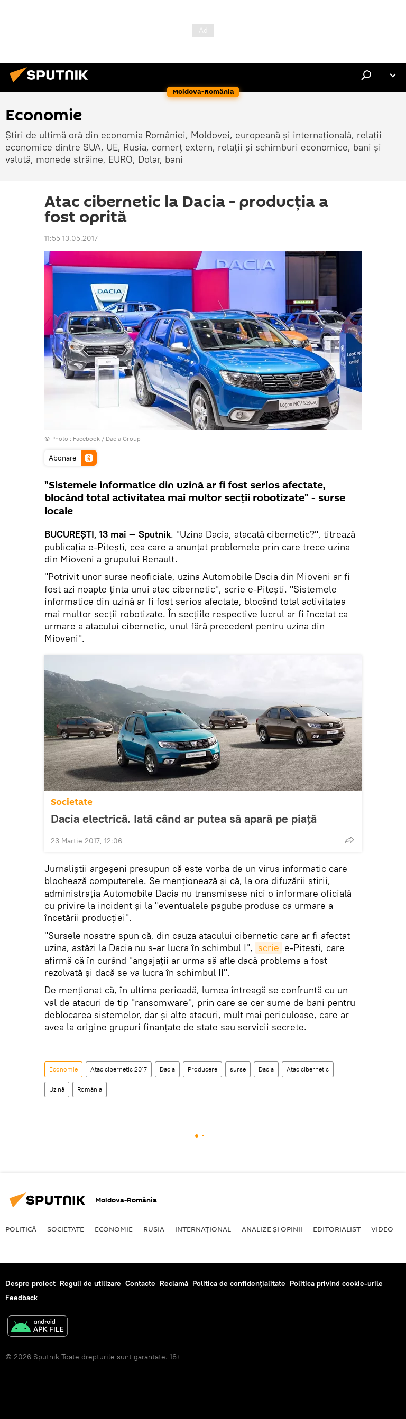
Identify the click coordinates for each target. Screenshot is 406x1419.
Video (382, 1229)
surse (238, 1069)
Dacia (167, 1069)
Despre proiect (30, 1283)
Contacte (140, 1283)
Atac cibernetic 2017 (118, 1069)
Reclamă (174, 1283)
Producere (202, 1069)
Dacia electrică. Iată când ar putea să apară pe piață (184, 818)
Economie (63, 1069)
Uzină (56, 1089)
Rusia (153, 1229)
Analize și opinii (272, 1229)
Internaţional (203, 1229)
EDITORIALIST (337, 1229)
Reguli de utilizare (90, 1283)
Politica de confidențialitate (238, 1283)
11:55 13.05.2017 (71, 238)
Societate (72, 802)
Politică (20, 1229)
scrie (268, 948)
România (89, 1089)
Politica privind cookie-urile (336, 1283)
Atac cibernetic (308, 1069)
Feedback (21, 1297)
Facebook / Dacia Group (107, 439)
